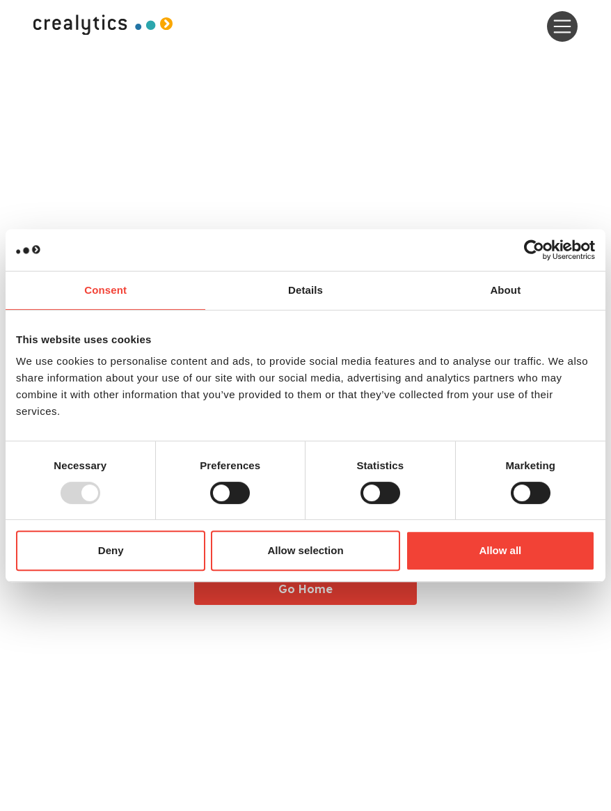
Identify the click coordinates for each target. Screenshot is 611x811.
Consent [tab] (105, 290)
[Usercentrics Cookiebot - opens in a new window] (534, 249)
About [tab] (505, 290)
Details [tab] (305, 290)
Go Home (305, 589)
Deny (111, 550)
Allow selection (305, 550)
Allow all (500, 550)
